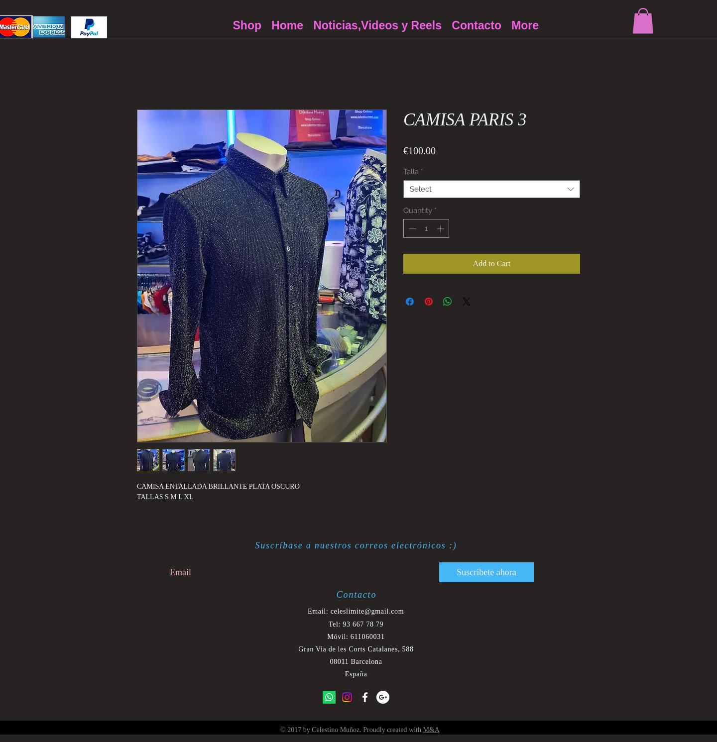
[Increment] (441, 228)
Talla (413, 171)
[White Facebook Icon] (364, 697)
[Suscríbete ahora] (486, 572)
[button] (643, 20)
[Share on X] (467, 302)
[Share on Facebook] (410, 302)
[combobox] (491, 189)
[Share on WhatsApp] (448, 302)
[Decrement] (411, 228)
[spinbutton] (426, 228)
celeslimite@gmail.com (367, 611)
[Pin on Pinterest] (429, 302)
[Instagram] (347, 697)
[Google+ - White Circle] (382, 697)
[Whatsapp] (329, 697)
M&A (431, 730)
